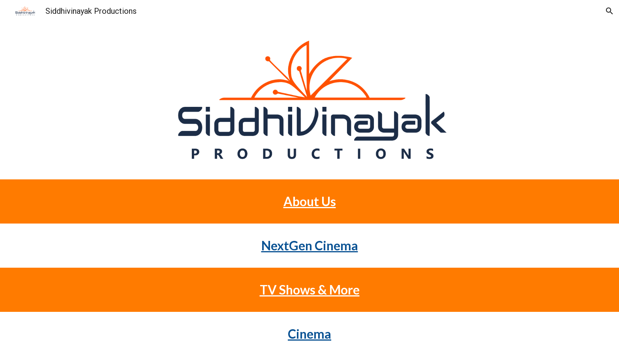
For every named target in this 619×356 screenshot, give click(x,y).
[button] (609, 11)
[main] (309, 201)
